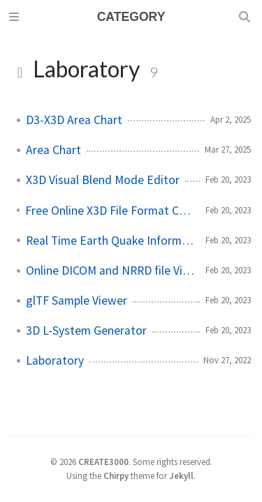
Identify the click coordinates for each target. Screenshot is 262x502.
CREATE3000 (103, 461)
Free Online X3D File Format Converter (109, 210)
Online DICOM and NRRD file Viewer (110, 270)
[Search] (246, 16)
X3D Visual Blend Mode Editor (103, 180)
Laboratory (55, 360)
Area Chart (53, 150)
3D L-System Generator (86, 330)
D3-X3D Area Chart (74, 120)
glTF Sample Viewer (76, 300)
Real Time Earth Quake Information (110, 240)
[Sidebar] (16, 16)
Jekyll (181, 475)
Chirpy (116, 475)
